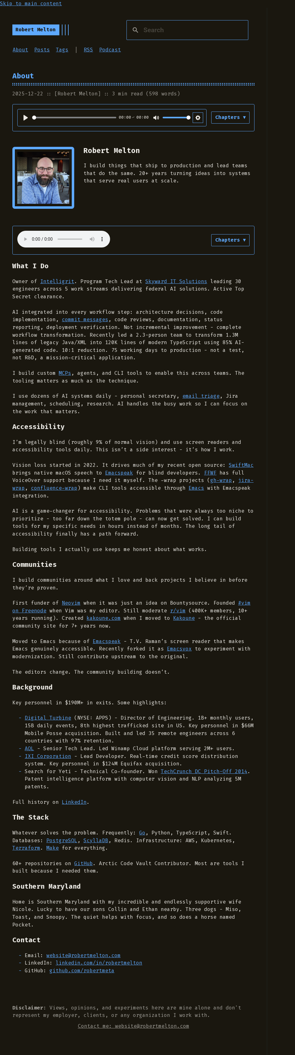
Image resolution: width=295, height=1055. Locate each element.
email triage (201, 396)
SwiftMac (241, 465)
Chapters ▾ (230, 117)
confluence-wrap (54, 488)
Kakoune (184, 618)
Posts (42, 49)
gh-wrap (221, 480)
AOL (29, 748)
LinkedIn (74, 802)
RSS (88, 49)
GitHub (83, 863)
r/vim (178, 610)
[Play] (26, 118)
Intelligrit (57, 281)
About (20, 49)
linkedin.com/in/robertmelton (99, 963)
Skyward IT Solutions (176, 281)
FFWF (210, 473)
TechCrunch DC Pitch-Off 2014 (204, 771)
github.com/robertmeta (81, 970)
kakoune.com (104, 618)
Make (52, 848)
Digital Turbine (48, 718)
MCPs (65, 373)
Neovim (71, 603)
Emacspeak (119, 473)
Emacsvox (179, 649)
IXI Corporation (48, 756)
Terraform (26, 848)
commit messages (85, 319)
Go (142, 833)
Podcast (110, 49)
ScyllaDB (95, 840)
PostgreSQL (61, 840)
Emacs (196, 488)
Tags (62, 49)
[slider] (74, 117)
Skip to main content (31, 3)
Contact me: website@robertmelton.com (133, 1026)
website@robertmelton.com (83, 955)
